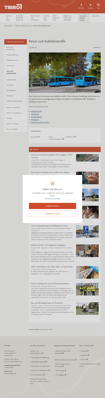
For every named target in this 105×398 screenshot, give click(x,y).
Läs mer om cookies (52, 198)
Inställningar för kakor (52, 214)
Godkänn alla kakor (52, 206)
